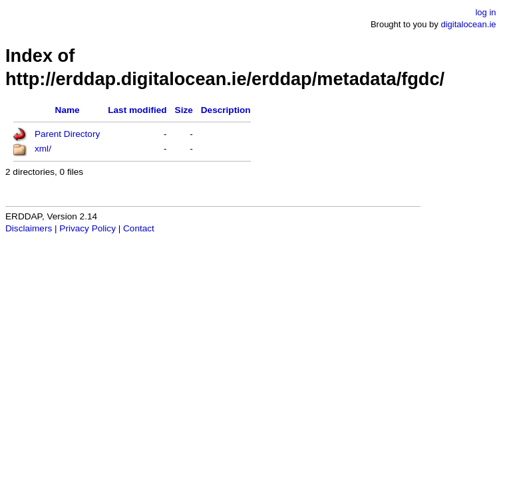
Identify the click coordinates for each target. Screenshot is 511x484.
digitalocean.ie (468, 24)
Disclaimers (28, 228)
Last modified (137, 110)
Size (184, 110)
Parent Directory (67, 134)
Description (226, 110)
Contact (138, 228)
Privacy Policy (87, 228)
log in (485, 12)
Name (67, 110)
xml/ (43, 149)
